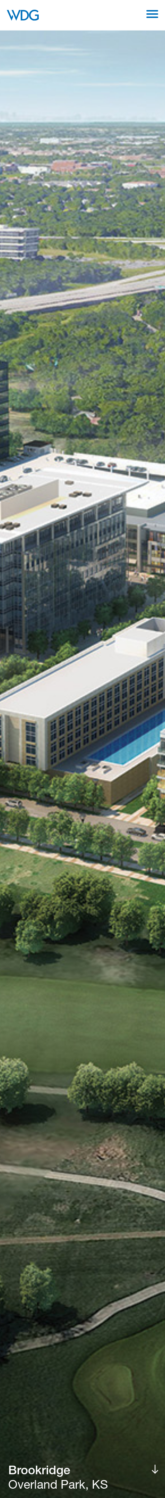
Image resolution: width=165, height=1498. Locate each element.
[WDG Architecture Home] (23, 15)
